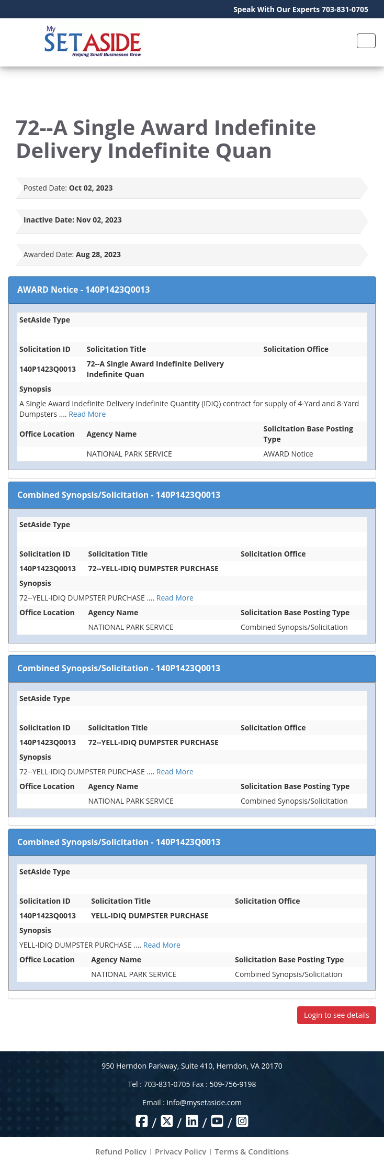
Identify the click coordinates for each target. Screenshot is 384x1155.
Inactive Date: (49, 220)
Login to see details (336, 1015)
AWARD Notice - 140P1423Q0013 (83, 289)
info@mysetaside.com (204, 1102)
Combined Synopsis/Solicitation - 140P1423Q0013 (118, 495)
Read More (87, 414)
